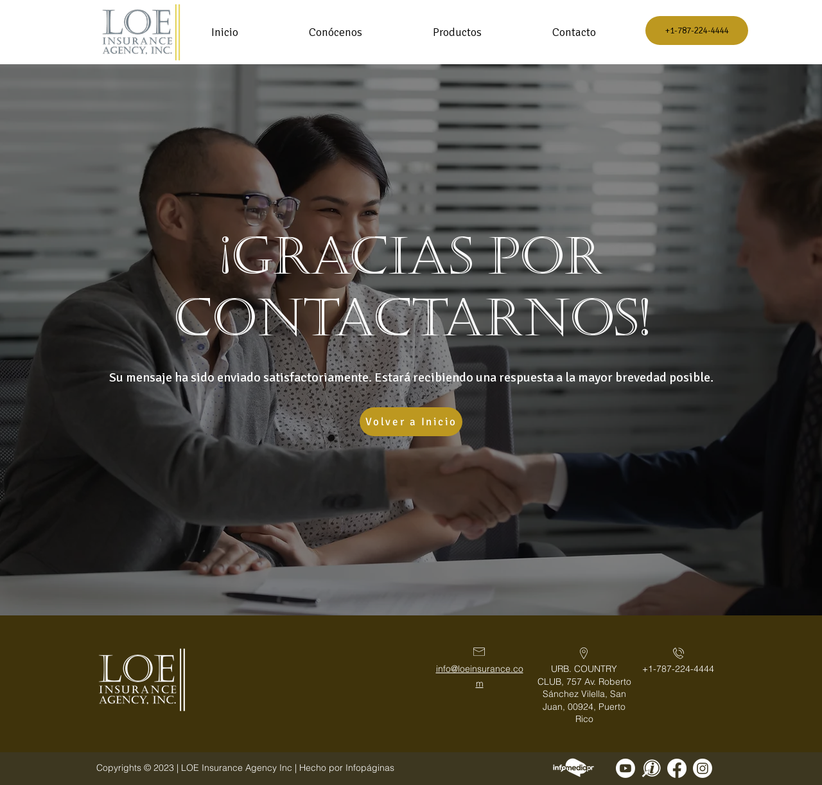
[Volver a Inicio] (411, 421)
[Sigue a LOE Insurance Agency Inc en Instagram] (702, 768)
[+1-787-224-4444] (696, 30)
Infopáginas (369, 767)
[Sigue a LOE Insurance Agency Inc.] (625, 768)
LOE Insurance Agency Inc (236, 767)
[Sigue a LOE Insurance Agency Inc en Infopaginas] (651, 768)
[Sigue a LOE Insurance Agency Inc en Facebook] (676, 768)
